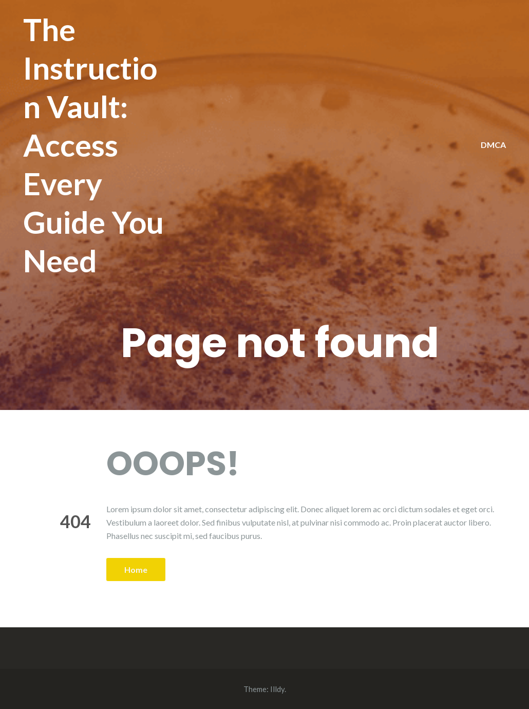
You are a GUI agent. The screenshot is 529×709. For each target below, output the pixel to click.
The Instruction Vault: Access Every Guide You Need (93, 145)
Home (135, 569)
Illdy (277, 689)
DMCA (493, 145)
